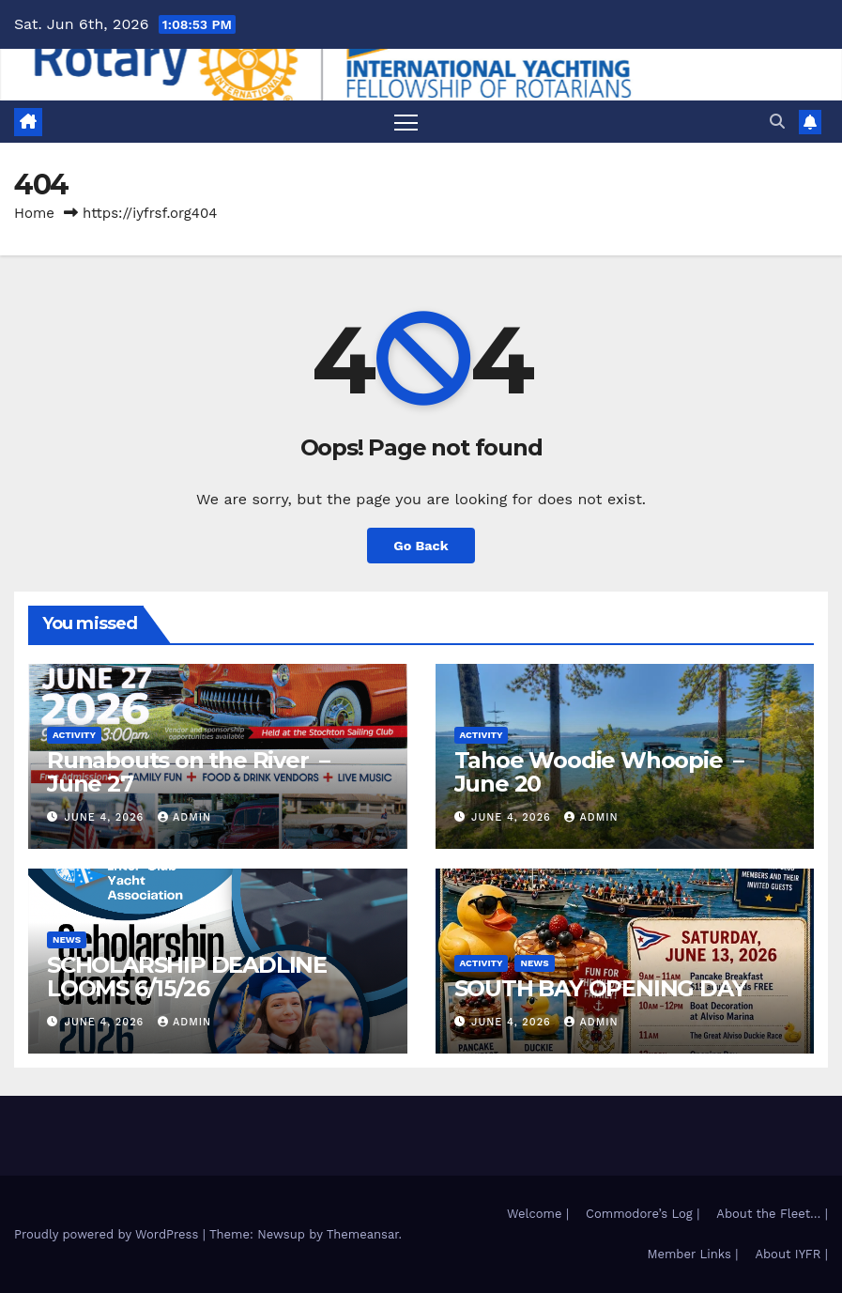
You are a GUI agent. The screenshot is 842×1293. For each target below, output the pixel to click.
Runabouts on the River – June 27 (188, 772)
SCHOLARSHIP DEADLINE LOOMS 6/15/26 (187, 976)
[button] (777, 122)
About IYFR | (791, 1254)
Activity (74, 735)
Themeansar (363, 1234)
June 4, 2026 (106, 817)
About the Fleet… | (772, 1214)
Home (34, 213)
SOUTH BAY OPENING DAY (600, 988)
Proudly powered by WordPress (108, 1234)
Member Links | (692, 1254)
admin (184, 817)
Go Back (420, 545)
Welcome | (538, 1214)
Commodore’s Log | (642, 1214)
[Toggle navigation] (406, 121)
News (67, 939)
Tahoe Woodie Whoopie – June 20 (598, 772)
